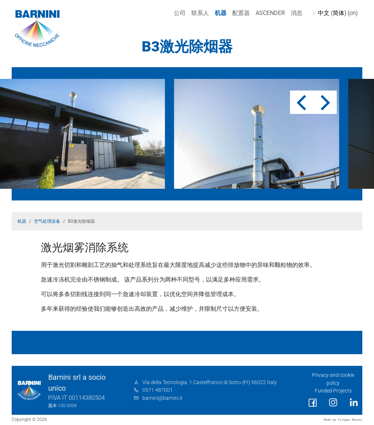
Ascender (269, 12)
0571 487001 (157, 390)
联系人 (199, 12)
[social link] (312, 403)
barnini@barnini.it (162, 398)
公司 (178, 12)
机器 (219, 12)
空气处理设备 (47, 221)
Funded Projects (333, 391)
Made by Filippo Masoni (343, 420)
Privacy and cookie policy (333, 379)
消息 (295, 12)
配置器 (240, 12)
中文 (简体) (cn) (336, 12)
